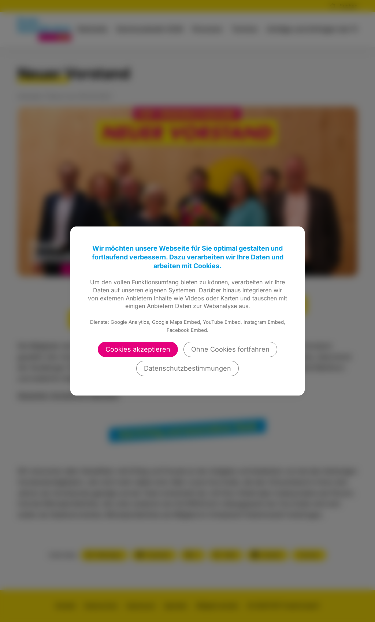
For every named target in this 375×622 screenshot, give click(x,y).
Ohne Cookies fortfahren (230, 349)
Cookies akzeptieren (137, 349)
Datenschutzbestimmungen (187, 368)
